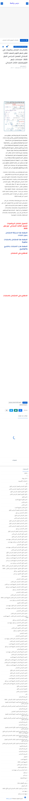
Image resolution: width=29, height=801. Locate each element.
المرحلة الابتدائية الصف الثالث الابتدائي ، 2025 (16, 699)
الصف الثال (24, 576)
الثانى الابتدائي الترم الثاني (20, 518)
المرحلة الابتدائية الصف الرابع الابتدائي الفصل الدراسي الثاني (16, 702)
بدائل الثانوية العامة (22, 767)
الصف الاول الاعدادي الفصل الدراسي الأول (16, 552)
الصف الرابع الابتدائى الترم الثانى (19, 654)
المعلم (25, 756)
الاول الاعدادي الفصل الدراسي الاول (18, 486)
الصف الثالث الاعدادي (21, 592)
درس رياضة (14, 3)
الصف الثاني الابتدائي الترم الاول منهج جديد (16, 605)
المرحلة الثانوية (23, 746)
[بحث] (2, 3)
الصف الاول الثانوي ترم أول (20, 571)
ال (26, 483)
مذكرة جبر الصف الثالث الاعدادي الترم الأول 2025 (15, 788)
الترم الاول (24, 497)
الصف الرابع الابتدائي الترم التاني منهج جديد (16, 651)
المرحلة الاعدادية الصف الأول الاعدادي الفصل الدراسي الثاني (16, 728)
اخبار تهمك (24, 478)
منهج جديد (24, 791)
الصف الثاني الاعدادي (22, 610)
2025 (25, 473)
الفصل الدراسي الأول (22, 686)
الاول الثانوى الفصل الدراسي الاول (18, 491)
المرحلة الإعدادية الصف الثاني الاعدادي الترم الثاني (14, 743)
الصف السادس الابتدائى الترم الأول (18, 670)
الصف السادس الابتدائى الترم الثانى (18, 675)
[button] (20, 410)
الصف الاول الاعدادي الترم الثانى (19, 550)
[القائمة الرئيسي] (27, 3)
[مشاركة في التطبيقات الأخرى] (7, 410)
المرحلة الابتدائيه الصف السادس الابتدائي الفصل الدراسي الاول (16, 718)
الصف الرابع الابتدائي (22, 649)
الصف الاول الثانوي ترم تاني (20, 573)
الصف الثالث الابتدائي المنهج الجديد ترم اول (16, 587)
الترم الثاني (24, 505)
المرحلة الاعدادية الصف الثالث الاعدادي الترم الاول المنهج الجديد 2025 (15, 732)
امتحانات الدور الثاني (22, 764)
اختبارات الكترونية (22, 481)
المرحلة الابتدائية (23, 404)
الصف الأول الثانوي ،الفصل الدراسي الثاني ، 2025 (15, 568)
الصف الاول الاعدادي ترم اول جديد (18, 563)
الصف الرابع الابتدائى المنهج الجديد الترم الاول (16, 659)
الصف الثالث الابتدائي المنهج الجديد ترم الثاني (16, 584)
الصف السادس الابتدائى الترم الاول (18, 673)
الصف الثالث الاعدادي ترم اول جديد (18, 600)
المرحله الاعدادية (23, 751)
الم (26, 694)
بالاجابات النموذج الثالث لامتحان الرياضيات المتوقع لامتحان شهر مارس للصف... (10, 40)
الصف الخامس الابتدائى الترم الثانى (18, 641)
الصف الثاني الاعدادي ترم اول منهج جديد (17, 622)
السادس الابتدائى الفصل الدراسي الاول (17, 531)
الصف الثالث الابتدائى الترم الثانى (19, 581)
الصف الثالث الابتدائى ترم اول (20, 46)
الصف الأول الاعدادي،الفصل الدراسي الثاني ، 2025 (14, 565)
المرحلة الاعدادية (23, 724)
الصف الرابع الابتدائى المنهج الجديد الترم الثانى (15, 662)
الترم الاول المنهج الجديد (21, 499)
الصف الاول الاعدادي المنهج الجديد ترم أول (16, 555)
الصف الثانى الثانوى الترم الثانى (19, 628)
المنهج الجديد (24, 759)
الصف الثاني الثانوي (22, 625)
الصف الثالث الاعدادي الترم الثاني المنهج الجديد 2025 (14, 597)
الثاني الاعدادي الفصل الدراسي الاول (18, 523)
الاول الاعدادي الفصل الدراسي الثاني (18, 489)
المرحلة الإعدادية (23, 722)
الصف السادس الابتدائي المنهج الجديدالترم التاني (15, 683)
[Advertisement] (14, 22)
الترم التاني (24, 502)
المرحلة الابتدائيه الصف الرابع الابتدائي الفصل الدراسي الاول (16, 714)
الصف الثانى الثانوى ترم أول (20, 630)
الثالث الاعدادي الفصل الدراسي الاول (18, 510)
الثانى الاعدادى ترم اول (21, 528)
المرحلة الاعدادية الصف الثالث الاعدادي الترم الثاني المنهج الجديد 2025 (15, 736)
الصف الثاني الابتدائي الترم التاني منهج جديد (16, 608)
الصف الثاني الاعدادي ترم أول (20, 620)
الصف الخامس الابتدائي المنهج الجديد (18, 644)
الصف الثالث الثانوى (22, 603)
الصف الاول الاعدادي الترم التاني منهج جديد (16, 547)
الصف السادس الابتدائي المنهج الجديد (18, 678)
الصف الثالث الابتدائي (21, 579)
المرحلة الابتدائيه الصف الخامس (19, 711)
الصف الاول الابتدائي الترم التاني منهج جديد (16, 539)
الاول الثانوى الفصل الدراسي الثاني (18, 494)
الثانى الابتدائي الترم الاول (20, 515)
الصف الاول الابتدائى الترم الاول (19, 536)
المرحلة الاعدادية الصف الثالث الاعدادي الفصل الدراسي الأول (16, 740)
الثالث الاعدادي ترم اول (21, 512)
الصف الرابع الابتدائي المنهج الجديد (18, 657)
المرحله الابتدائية (23, 748)
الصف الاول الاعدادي (22, 544)
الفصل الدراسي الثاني (21, 691)
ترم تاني (25, 775)
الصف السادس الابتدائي (21, 667)
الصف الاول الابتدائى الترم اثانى (19, 534)
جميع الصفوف (23, 778)
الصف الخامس (23, 633)
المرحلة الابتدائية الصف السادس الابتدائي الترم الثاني (14, 706)
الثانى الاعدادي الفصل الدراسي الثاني (18, 526)
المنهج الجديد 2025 (22, 762)
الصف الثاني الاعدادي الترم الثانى (19, 613)
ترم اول (25, 772)
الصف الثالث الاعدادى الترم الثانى (18, 595)
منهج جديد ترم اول (22, 793)
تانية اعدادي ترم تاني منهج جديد (19, 770)
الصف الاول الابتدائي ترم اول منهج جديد (17, 542)
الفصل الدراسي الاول (22, 689)
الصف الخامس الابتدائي (21, 636)
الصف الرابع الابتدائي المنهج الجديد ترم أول (16, 665)
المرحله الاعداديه (23, 754)
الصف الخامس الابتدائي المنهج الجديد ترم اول (16, 646)
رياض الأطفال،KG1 (22, 783)
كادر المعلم (24, 785)
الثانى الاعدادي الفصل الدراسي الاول (18, 520)
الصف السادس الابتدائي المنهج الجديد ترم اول (16, 681)
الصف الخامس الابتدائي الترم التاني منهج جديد (15, 638)
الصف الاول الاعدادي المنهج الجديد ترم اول (16, 557)
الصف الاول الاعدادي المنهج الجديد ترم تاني (16, 560)
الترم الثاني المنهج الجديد (21, 507)
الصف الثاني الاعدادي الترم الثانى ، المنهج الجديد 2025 (15, 616)
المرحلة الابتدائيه (23, 708)
